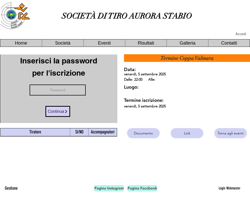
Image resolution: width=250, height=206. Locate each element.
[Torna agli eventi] (230, 133)
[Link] (187, 133)
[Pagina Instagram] (109, 188)
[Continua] (57, 111)
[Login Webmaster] (229, 188)
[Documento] (143, 133)
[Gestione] (11, 188)
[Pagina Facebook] (142, 188)
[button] (62, 43)
